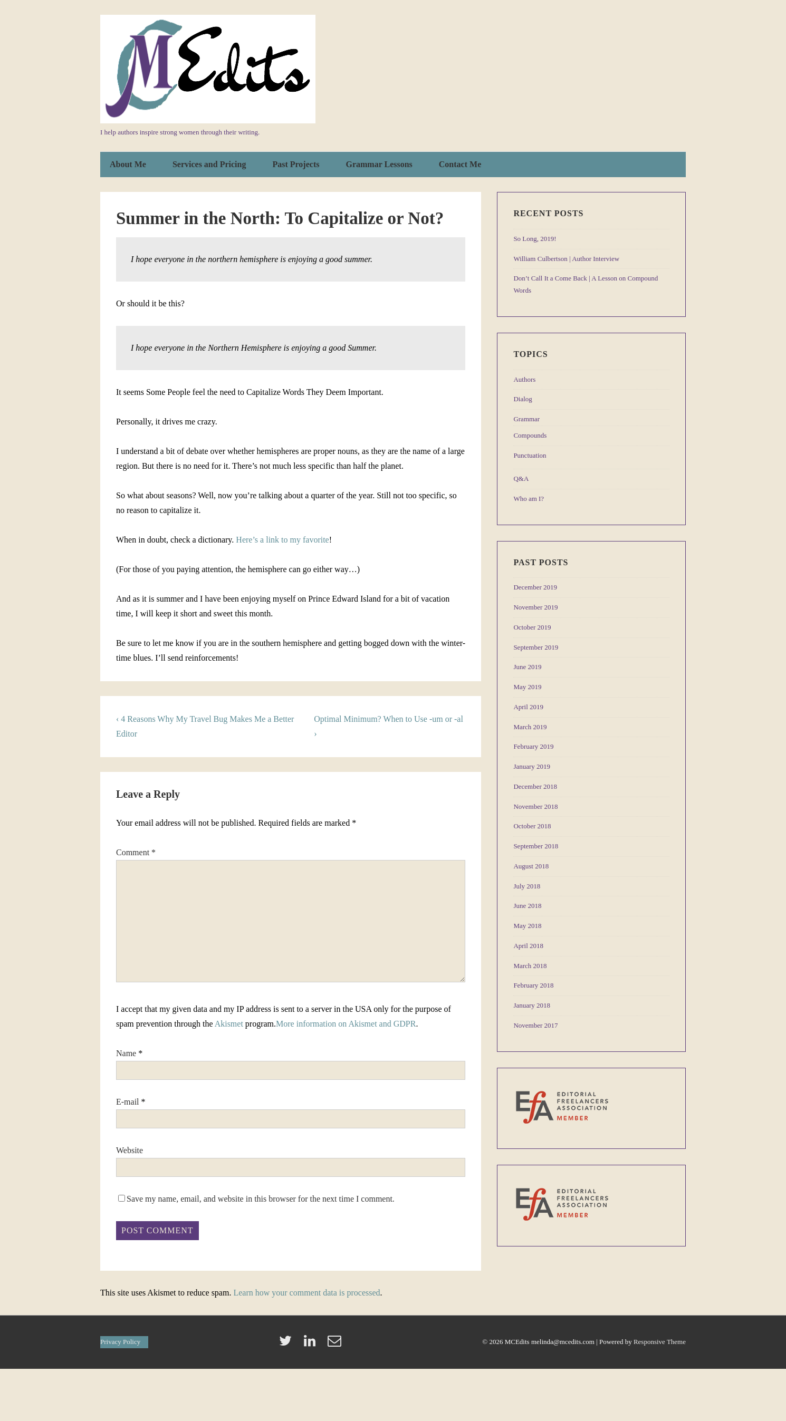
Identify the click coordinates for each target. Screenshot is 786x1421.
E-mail (127, 1101)
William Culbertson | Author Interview (566, 259)
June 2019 (527, 667)
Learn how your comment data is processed (306, 1292)
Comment (136, 852)
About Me (128, 164)
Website (129, 1150)
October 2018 (532, 826)
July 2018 (526, 886)
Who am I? (528, 498)
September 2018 (535, 846)
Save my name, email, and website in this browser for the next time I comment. (261, 1198)
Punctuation (529, 455)
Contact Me (460, 164)
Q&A (521, 478)
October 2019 (532, 627)
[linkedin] (312, 1344)
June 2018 (527, 906)
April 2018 (528, 946)
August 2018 (531, 866)
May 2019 (527, 687)
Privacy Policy (120, 1342)
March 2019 (530, 727)
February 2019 (533, 746)
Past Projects (295, 164)
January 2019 (531, 766)
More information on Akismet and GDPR (346, 1023)
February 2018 (533, 985)
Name (126, 1053)
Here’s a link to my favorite (282, 539)
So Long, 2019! (534, 239)
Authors (524, 379)
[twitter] (287, 1344)
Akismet (229, 1023)
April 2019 (528, 707)
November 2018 (535, 806)
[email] (336, 1344)
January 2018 (531, 1005)
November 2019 (535, 607)
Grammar (526, 419)
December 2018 (535, 786)
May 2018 (527, 926)
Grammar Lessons (379, 164)
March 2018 (530, 966)
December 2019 (535, 587)
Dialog (522, 399)
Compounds (530, 435)
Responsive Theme (660, 1342)
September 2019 (535, 647)
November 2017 (535, 1025)
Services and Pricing (209, 164)
